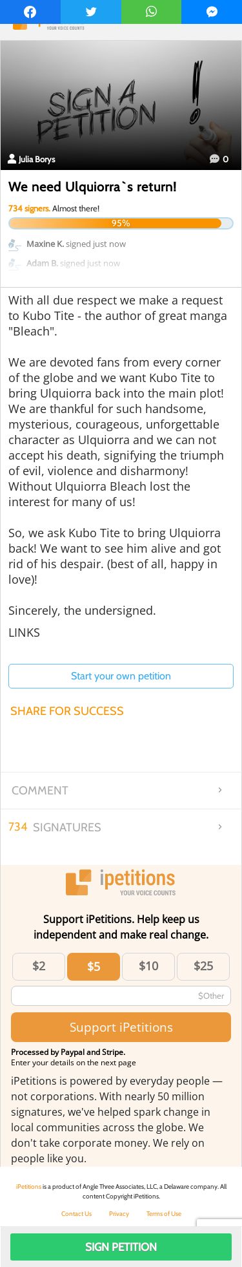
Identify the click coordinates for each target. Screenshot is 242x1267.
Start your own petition (121, 676)
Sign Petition (121, 1246)
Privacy (119, 1213)
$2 (38, 966)
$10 (148, 966)
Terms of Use (163, 1213)
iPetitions (28, 1186)
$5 (93, 966)
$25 (203, 966)
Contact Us (76, 1213)
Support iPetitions (121, 1027)
